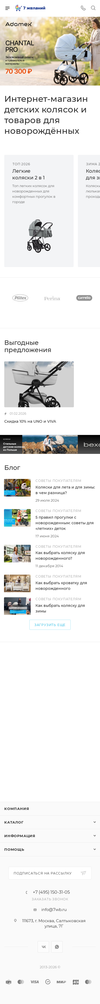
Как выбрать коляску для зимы (60, 608)
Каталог (14, 822)
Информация (19, 836)
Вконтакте (43, 947)
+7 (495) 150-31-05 (51, 892)
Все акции (94, 342)
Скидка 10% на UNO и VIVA (30, 421)
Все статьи (94, 467)
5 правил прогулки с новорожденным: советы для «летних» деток (64, 523)
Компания (16, 809)
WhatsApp (57, 947)
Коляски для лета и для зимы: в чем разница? (65, 490)
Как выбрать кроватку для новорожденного (61, 585)
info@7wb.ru (54, 909)
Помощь (14, 849)
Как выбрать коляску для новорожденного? (60, 555)
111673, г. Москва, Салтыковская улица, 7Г (54, 923)
